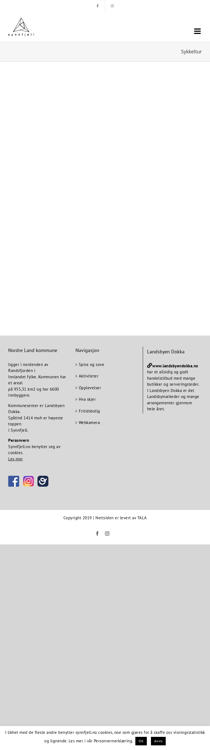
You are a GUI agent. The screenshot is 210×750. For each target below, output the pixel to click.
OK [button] (141, 741)
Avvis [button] (158, 741)
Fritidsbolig (89, 411)
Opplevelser (90, 387)
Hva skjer (87, 399)
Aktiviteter (89, 376)
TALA (142, 517)
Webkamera (89, 422)
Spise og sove (91, 364)
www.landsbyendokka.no (175, 365)
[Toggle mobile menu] (198, 31)
